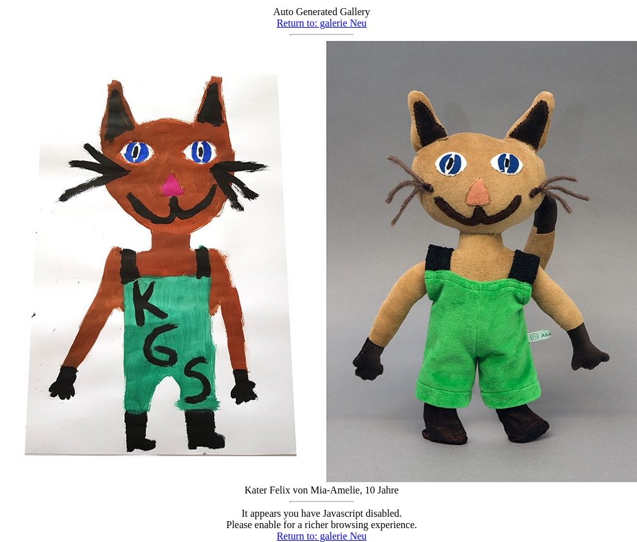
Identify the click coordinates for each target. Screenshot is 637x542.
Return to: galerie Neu (322, 23)
